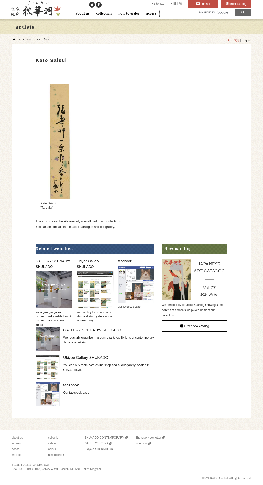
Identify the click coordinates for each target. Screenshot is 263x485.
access (151, 13)
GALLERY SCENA (97, 443)
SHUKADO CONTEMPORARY (104, 437)
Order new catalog (196, 326)
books (15, 449)
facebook (141, 443)
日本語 (177, 3)
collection (104, 13)
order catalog (237, 4)
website (17, 455)
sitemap (159, 3)
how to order (128, 13)
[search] (213, 13)
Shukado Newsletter (148, 437)
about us (82, 13)
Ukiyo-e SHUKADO (97, 449)
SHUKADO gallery (35, 9)
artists (27, 39)
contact (205, 4)
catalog (52, 443)
